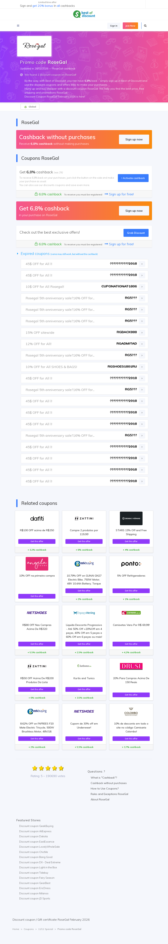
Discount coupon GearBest (34, 883)
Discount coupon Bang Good (35, 857)
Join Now (130, 25)
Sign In (113, 25)
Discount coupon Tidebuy (33, 872)
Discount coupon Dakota (33, 836)
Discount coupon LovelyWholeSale (39, 846)
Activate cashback (133, 178)
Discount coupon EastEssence (36, 841)
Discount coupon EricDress (35, 888)
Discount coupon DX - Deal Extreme (40, 862)
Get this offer (37, 541)
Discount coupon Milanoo (33, 893)
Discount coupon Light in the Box (38, 867)
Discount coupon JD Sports (34, 898)
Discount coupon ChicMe (33, 851)
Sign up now (134, 139)
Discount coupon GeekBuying (36, 825)
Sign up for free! (119, 194)
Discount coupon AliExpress (35, 831)
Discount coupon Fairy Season (36, 877)
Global (30, 106)
